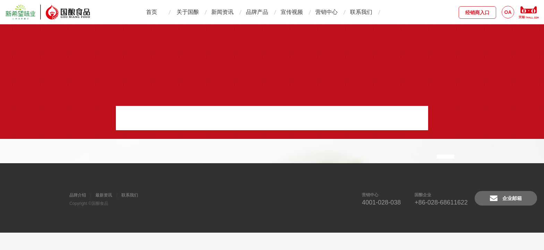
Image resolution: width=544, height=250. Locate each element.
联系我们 (361, 12)
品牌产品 (257, 12)
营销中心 (326, 12)
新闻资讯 (222, 12)
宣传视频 (292, 12)
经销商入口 (477, 12)
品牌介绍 (77, 195)
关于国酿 (188, 12)
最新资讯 (103, 195)
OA (508, 12)
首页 (151, 12)
